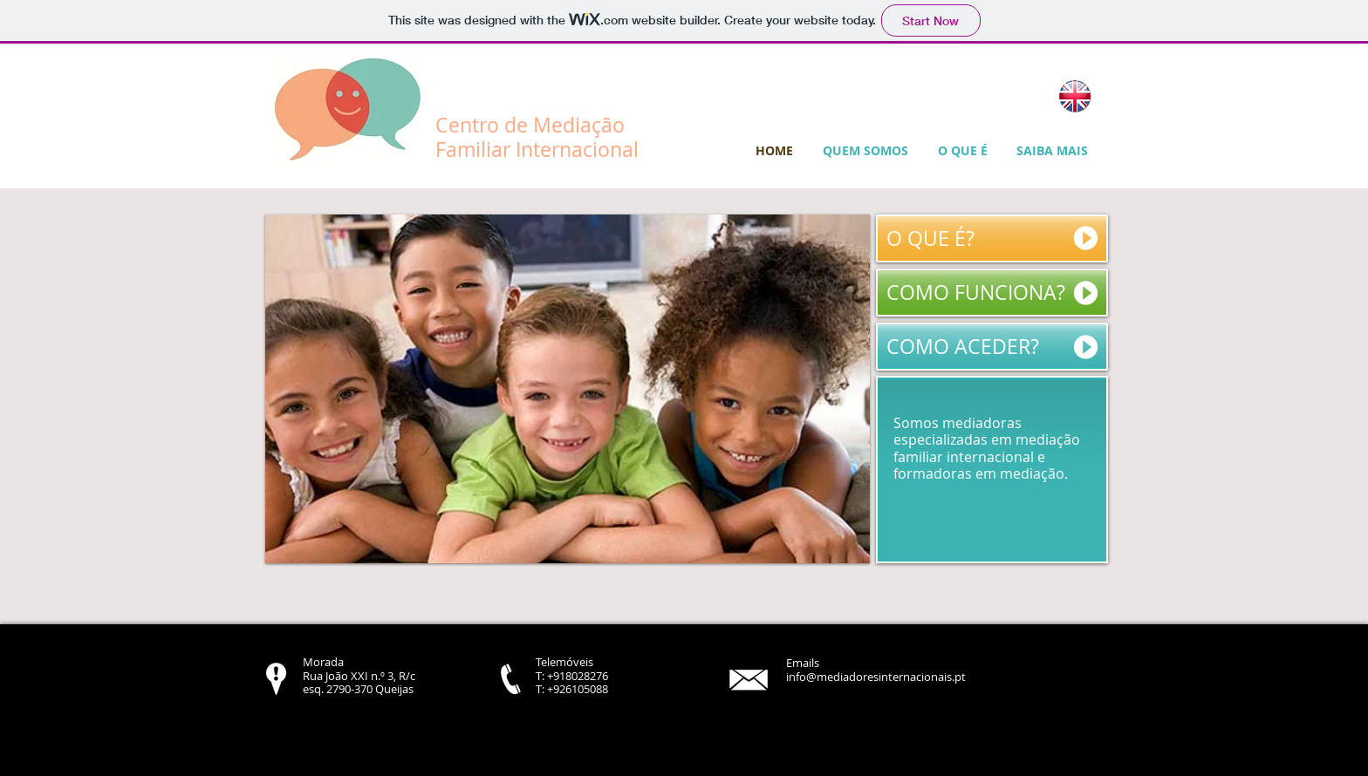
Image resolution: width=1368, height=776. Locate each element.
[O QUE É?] (992, 238)
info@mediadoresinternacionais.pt (876, 676)
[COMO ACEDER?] (992, 347)
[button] (567, 388)
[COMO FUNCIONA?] (992, 293)
